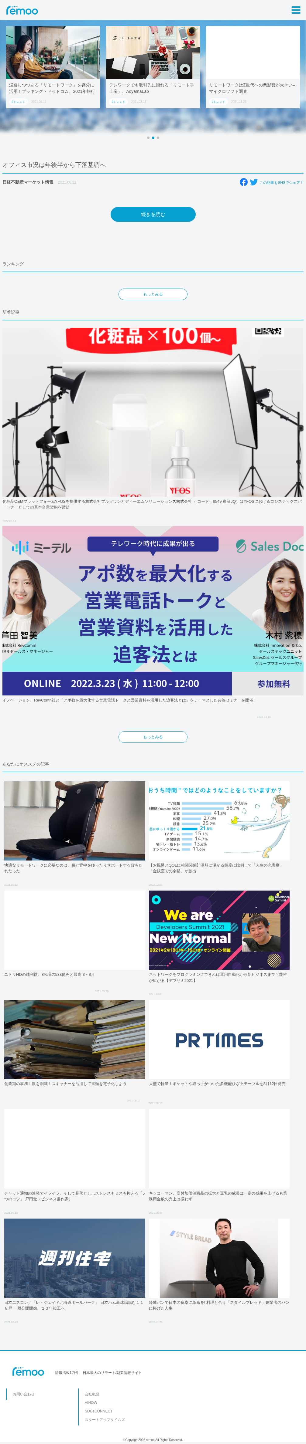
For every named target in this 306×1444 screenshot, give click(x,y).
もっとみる (153, 294)
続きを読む (153, 214)
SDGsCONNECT (98, 1411)
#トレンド (19, 101)
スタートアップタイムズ (105, 1420)
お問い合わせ (24, 1394)
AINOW (91, 1403)
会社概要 (92, 1394)
